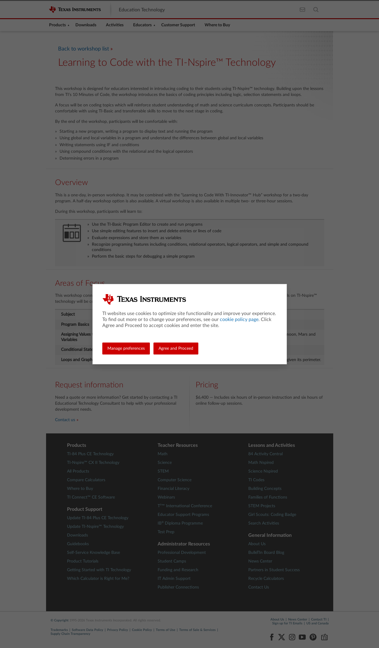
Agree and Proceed (176, 348)
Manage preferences (126, 348)
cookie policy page (239, 319)
